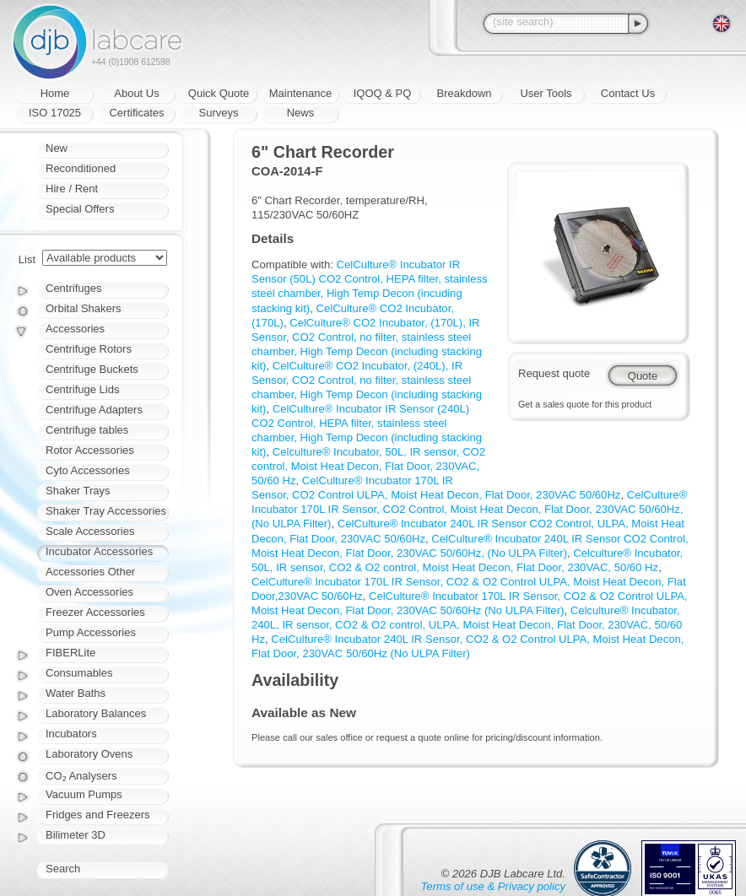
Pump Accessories (91, 632)
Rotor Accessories (90, 450)
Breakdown (463, 93)
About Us (136, 93)
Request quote (554, 373)
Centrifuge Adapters (94, 409)
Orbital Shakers (84, 308)
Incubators (71, 733)
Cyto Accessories (88, 470)
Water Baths (75, 693)
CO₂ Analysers (81, 775)
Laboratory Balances (96, 713)
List (27, 259)
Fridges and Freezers (98, 814)
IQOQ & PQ (383, 93)
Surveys (219, 112)
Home (55, 93)
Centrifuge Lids (82, 389)
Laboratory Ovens (89, 754)
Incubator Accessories (99, 551)
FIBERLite (70, 652)
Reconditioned (81, 168)
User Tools (545, 93)
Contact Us (628, 93)
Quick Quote (218, 93)
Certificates (136, 112)
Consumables (79, 673)
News (301, 112)
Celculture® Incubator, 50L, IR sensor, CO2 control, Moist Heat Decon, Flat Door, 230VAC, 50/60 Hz (368, 466)
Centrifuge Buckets (92, 369)
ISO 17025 (55, 112)
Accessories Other (90, 571)
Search (63, 868)
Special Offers (80, 208)
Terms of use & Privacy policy (493, 886)
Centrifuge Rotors (89, 349)
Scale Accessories (90, 531)
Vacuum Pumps (84, 794)
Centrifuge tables (87, 430)
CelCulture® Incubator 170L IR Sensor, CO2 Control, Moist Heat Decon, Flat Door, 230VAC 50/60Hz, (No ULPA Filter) (469, 509)
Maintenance (300, 93)
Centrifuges (73, 288)
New (57, 148)
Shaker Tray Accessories (106, 511)
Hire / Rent (72, 188)
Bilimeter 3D (75, 835)
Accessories (75, 328)
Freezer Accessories (95, 612)
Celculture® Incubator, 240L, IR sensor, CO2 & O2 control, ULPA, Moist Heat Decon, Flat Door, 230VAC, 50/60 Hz (466, 624)
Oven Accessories (89, 592)
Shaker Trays (78, 490)
